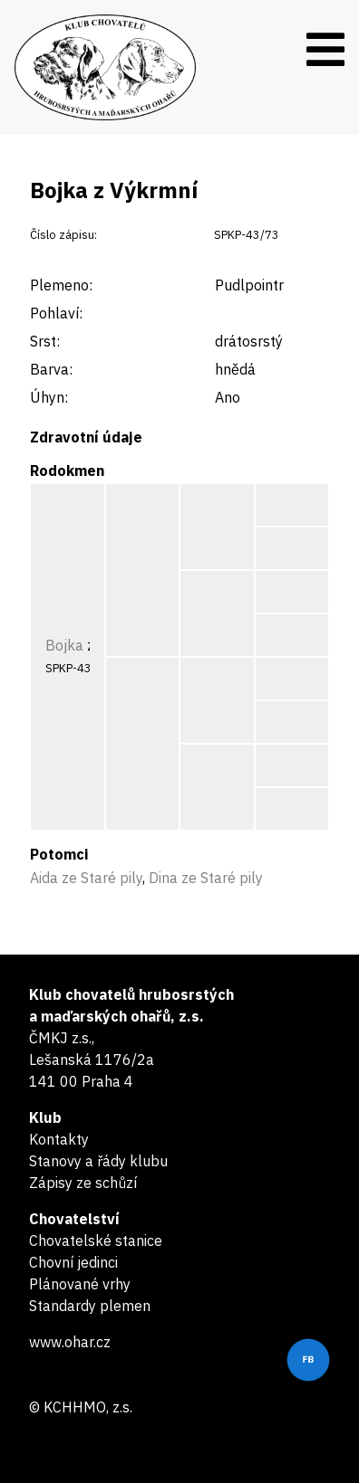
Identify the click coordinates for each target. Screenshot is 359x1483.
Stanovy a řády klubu (98, 1161)
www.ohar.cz (70, 1342)
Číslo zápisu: (63, 234)
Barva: (51, 369)
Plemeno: (61, 285)
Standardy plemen (89, 1306)
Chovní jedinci (73, 1262)
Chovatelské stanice (95, 1240)
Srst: (45, 341)
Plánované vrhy (80, 1284)
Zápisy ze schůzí (83, 1183)
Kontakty (59, 1139)
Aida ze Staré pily (86, 878)
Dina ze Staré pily (206, 878)
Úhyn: (49, 397)
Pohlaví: (56, 313)
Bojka (64, 645)
